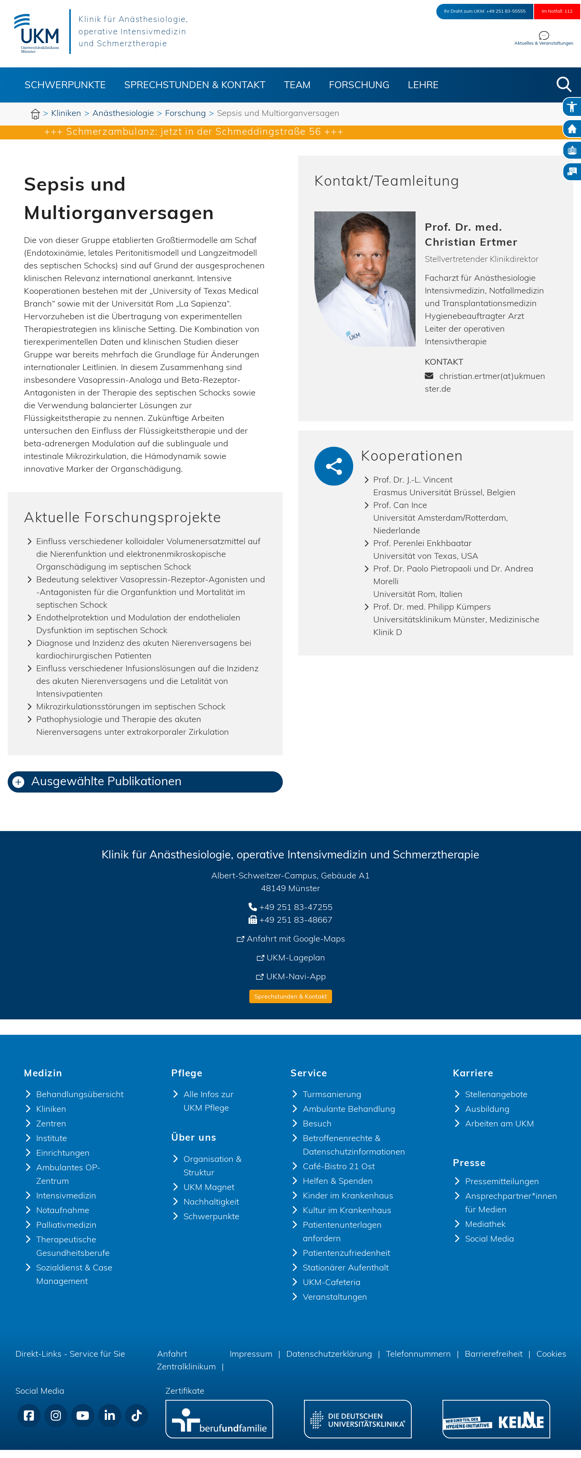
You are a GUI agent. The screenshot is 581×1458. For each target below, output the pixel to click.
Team (297, 85)
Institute (51, 1147)
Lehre (423, 85)
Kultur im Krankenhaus (347, 1219)
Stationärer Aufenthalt (346, 1276)
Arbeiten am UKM (499, 1132)
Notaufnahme (62, 1219)
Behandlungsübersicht (80, 1103)
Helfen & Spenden (338, 1189)
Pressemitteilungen (502, 1190)
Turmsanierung (332, 1103)
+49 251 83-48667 (295, 928)
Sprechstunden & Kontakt (194, 85)
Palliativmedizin (66, 1233)
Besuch (317, 1132)
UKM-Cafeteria (332, 1291)
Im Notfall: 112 (549, 11)
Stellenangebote (496, 1103)
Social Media (489, 1247)
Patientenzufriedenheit (346, 1261)
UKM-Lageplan (296, 966)
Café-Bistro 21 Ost (339, 1175)
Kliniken (51, 1117)
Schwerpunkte (65, 85)
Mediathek (485, 1232)
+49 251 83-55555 (478, 11)
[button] (564, 84)
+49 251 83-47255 (295, 916)
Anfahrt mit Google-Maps (296, 947)
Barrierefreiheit (494, 1362)
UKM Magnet (209, 1196)
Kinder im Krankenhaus (348, 1204)
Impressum (251, 1362)
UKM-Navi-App (296, 985)
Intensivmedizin (66, 1204)
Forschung (359, 85)
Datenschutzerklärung (329, 1362)
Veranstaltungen (335, 1305)
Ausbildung (487, 1117)
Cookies (551, 1362)
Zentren (51, 1132)
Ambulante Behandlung (349, 1117)
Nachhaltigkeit (211, 1210)
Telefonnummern (418, 1362)
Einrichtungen (63, 1161)
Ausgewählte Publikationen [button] (97, 790)
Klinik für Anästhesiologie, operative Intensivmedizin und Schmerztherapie (158, 32)
